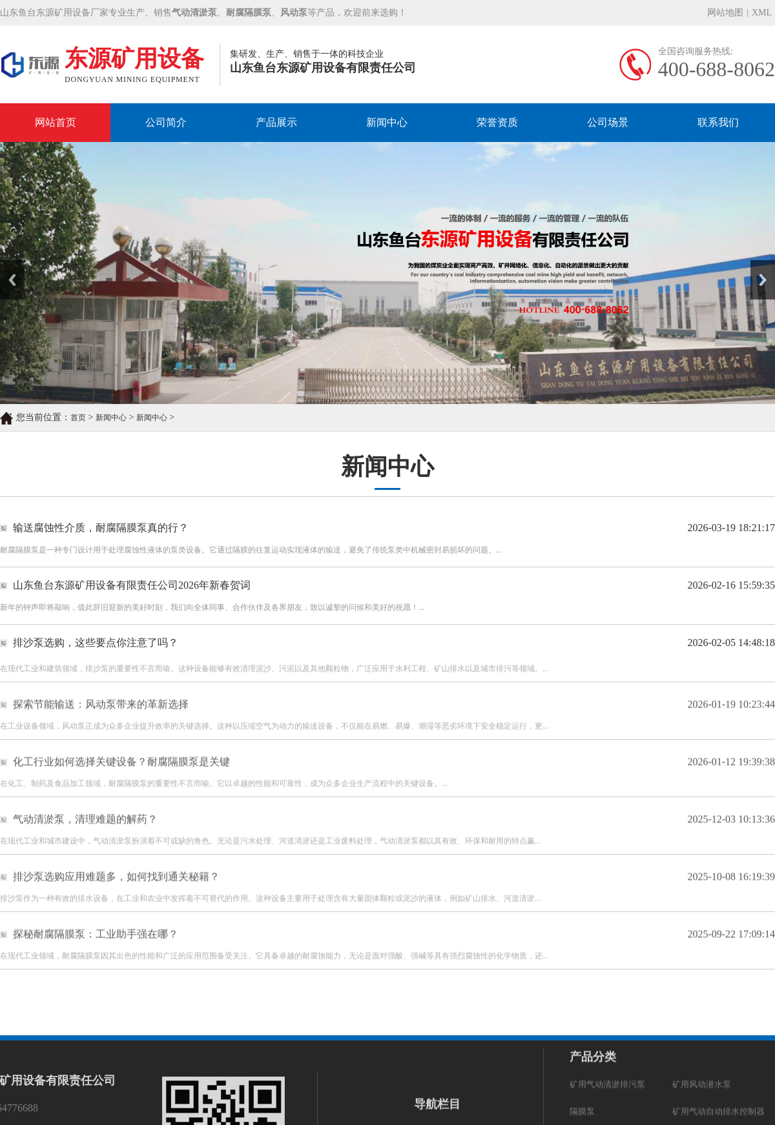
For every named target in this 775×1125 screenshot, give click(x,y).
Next (757, 264)
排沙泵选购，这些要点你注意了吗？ (95, 643)
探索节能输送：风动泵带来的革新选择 (101, 722)
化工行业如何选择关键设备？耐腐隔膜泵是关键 (121, 780)
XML (762, 13)
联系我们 (718, 122)
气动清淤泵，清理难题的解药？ (85, 837)
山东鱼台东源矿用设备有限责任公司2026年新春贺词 (132, 585)
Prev (7, 264)
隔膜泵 (582, 1009)
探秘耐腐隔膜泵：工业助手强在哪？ (95, 952)
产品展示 (276, 122)
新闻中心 (387, 122)
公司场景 (607, 122)
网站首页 (55, 122)
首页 (78, 418)
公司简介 (166, 122)
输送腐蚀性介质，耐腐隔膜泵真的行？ (101, 528)
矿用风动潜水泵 (701, 982)
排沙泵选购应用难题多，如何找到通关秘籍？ (116, 894)
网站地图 (725, 13)
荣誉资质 (497, 122)
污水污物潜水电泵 (705, 1036)
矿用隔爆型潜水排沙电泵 (616, 1036)
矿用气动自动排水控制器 (718, 1009)
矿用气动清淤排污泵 (607, 982)
